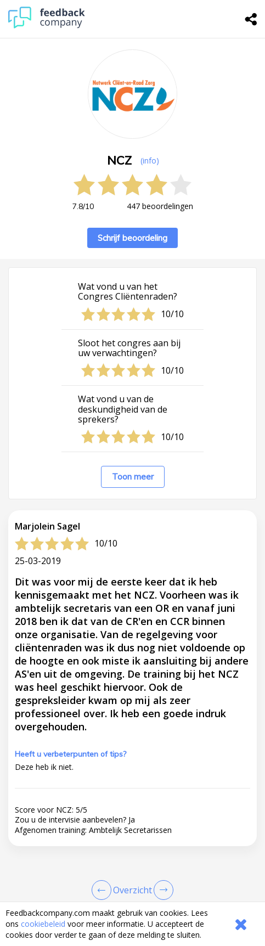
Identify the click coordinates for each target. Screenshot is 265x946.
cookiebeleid (43, 924)
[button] (132, 868)
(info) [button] (149, 160)
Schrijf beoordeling (132, 238)
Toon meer (133, 476)
